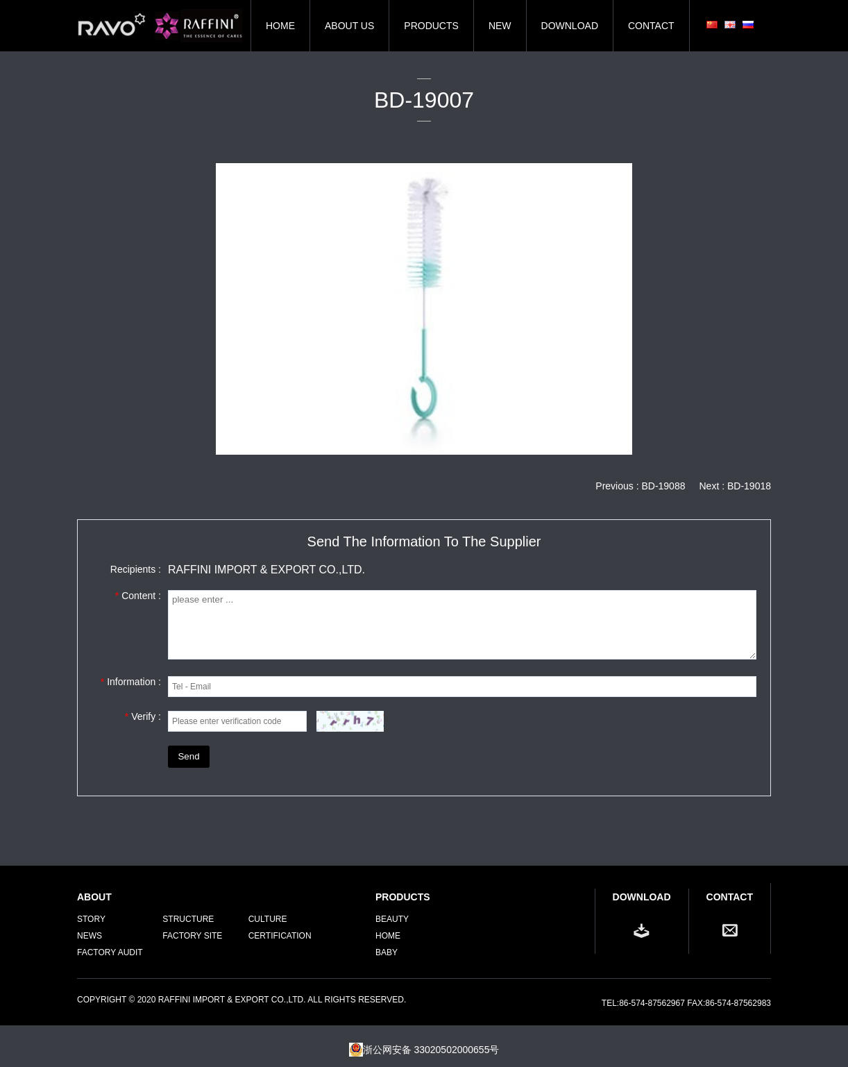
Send (188, 756)
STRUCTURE (188, 919)
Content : (138, 595)
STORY (91, 919)
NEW (500, 25)
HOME (280, 25)
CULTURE (267, 919)
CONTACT (651, 25)
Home (387, 936)
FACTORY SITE (192, 936)
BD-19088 (663, 486)
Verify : (143, 716)
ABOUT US (349, 25)
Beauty (392, 919)
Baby (386, 952)
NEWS (89, 936)
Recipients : (135, 569)
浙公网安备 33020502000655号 (424, 1049)
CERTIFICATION (280, 936)
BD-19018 (749, 486)
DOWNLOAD (569, 25)
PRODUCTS (431, 25)
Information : (131, 681)
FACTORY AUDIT (110, 952)
